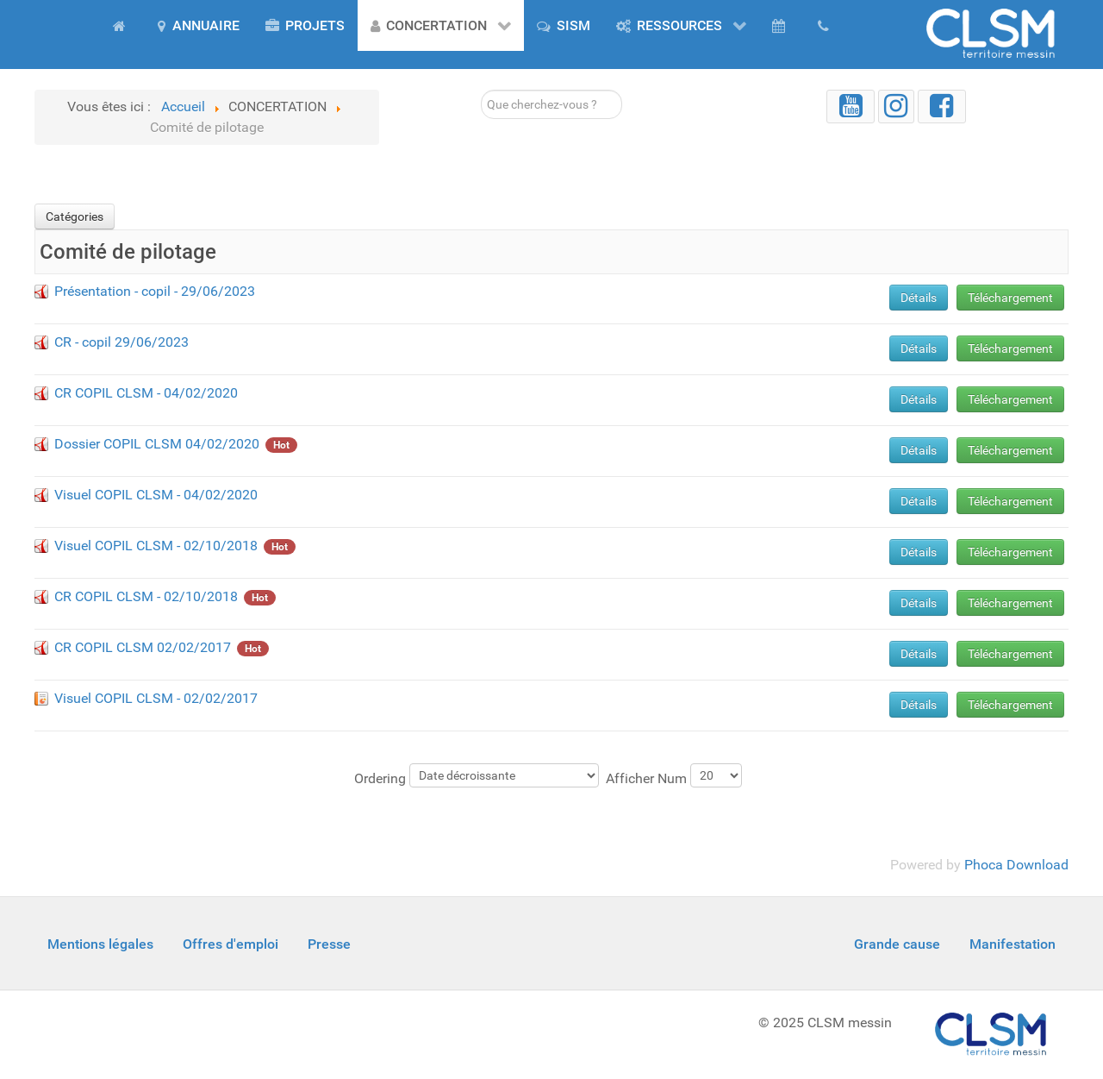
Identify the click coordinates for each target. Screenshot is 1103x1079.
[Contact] (826, 25)
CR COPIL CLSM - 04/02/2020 (146, 393)
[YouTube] (850, 106)
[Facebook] (942, 106)
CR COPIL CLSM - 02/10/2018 (146, 596)
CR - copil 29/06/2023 (121, 342)
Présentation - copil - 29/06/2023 (154, 291)
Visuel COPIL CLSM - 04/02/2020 (156, 494)
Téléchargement (1010, 297)
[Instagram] (896, 106)
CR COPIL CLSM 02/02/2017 (142, 647)
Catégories (74, 216)
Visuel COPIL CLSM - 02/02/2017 (156, 698)
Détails (918, 297)
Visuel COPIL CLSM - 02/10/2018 (156, 545)
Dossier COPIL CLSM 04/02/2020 (156, 444)
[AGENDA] (781, 25)
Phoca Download (1016, 864)
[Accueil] (122, 25)
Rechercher (481, 90)
